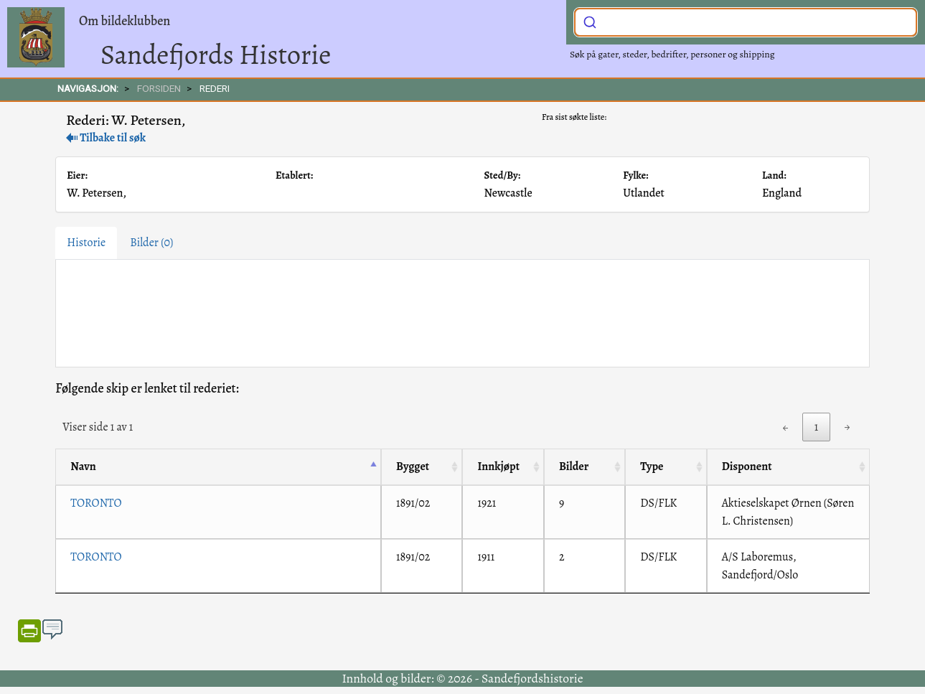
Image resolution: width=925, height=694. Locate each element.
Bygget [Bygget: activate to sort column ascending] (412, 466)
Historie (86, 242)
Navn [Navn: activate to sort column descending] (82, 466)
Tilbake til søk (106, 138)
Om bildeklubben (124, 20)
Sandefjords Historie (215, 54)
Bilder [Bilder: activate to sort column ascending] (573, 466)
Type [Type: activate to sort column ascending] (651, 466)
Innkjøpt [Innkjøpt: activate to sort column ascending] (498, 466)
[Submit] (590, 20)
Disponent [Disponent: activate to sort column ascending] (747, 466)
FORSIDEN (159, 88)
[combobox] (745, 22)
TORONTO (95, 503)
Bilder (151, 242)
